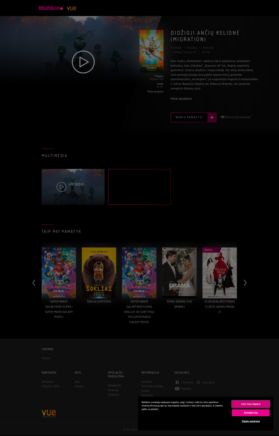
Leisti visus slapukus (250, 404)
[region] (205, 413)
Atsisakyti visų (250, 412)
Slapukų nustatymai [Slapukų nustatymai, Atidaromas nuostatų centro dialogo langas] (251, 421)
